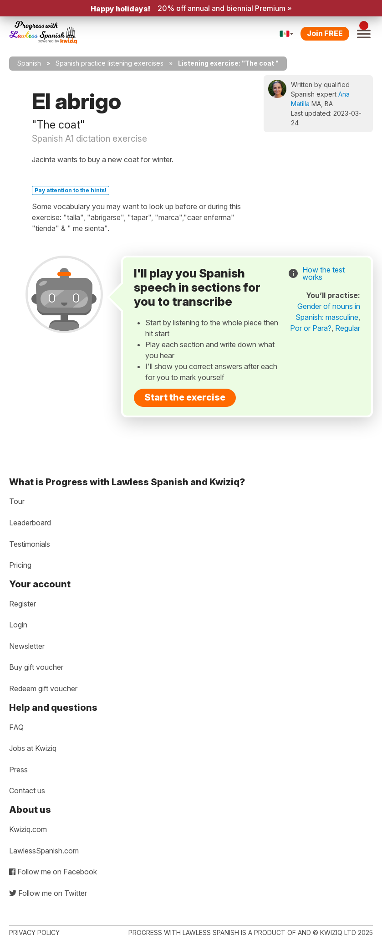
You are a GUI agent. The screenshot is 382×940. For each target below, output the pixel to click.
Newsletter (27, 646)
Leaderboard (30, 522)
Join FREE (325, 33)
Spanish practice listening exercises (109, 63)
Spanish (29, 63)
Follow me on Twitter (48, 893)
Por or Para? (310, 328)
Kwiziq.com (28, 829)
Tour (17, 501)
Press (18, 769)
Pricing (20, 565)
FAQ (16, 727)
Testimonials (29, 544)
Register (22, 603)
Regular (347, 328)
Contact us (27, 790)
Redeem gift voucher (43, 688)
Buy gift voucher (36, 667)
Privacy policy (34, 932)
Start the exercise (184, 397)
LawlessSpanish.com (44, 850)
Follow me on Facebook (53, 871)
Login (18, 624)
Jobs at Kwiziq (32, 748)
